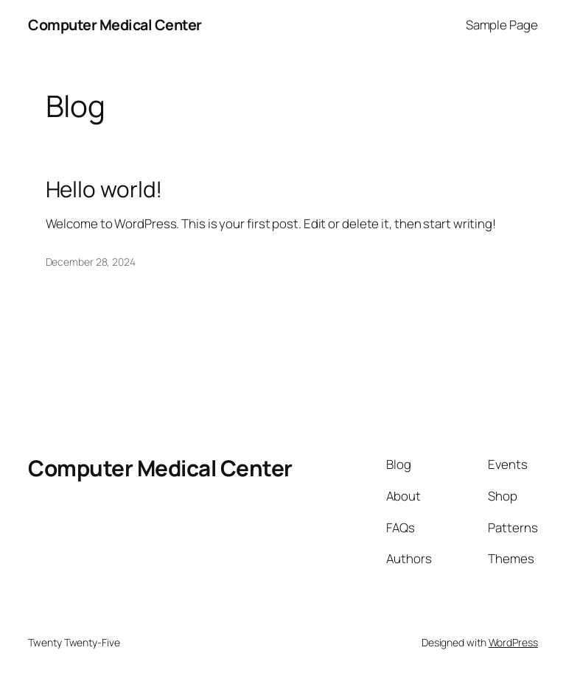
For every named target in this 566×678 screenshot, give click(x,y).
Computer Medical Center (115, 25)
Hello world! (104, 189)
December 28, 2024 (91, 262)
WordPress (513, 642)
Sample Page (502, 24)
